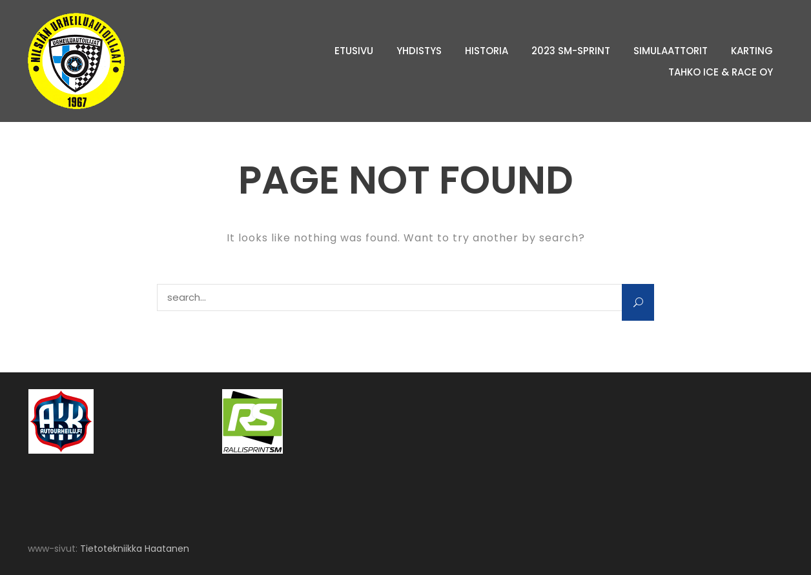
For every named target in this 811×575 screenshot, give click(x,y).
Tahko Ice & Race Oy (720, 72)
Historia (486, 50)
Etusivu (353, 50)
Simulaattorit (670, 50)
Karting (752, 50)
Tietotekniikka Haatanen (134, 548)
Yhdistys (419, 50)
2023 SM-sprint (570, 50)
